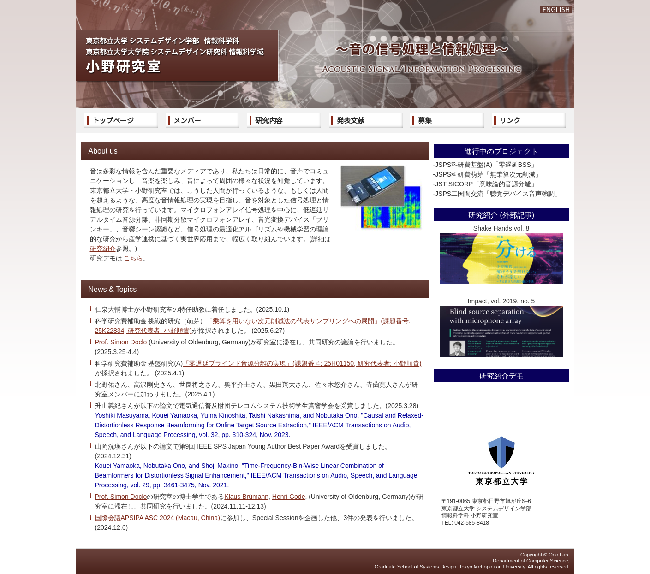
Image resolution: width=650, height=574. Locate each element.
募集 (425, 120)
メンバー (187, 120)
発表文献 (350, 120)
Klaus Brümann (246, 496)
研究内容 (269, 120)
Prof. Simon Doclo (121, 342)
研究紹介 (103, 248)
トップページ (113, 120)
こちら (133, 258)
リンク (510, 120)
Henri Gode (288, 496)
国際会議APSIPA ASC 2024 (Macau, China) (157, 517)
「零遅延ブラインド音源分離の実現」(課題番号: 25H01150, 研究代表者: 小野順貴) (302, 363)
